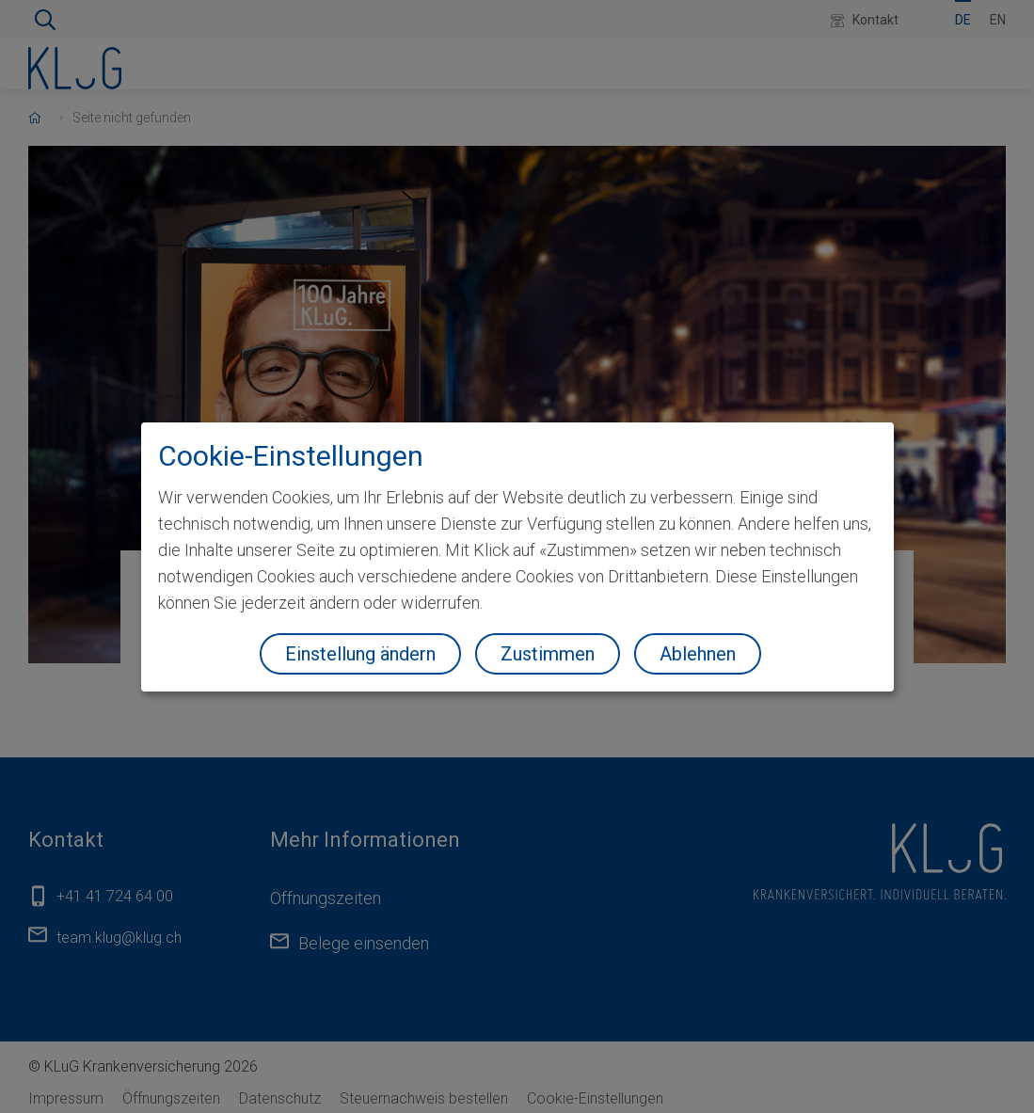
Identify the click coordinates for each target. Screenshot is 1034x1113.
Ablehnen (698, 654)
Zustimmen (548, 654)
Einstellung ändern (360, 654)
